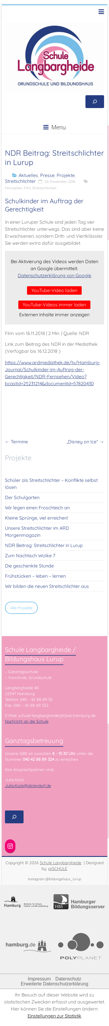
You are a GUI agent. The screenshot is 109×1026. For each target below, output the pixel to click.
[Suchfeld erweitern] (94, 101)
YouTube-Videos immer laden (54, 305)
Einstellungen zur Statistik (54, 1016)
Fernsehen (13, 188)
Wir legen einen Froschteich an (37, 508)
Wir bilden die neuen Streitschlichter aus (47, 586)
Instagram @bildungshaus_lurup (54, 879)
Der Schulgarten (22, 497)
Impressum (39, 978)
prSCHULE (57, 868)
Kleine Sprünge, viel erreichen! (36, 518)
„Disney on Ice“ (85, 442)
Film (27, 188)
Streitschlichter (20, 181)
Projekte (66, 175)
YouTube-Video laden (54, 290)
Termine (16, 442)
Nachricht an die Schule (27, 721)
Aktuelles (28, 175)
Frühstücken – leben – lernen (35, 576)
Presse (47, 175)
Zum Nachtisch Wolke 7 (30, 555)
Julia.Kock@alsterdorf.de (28, 785)
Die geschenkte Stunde (29, 566)
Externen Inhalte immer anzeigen (54, 314)
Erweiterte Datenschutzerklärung (54, 983)
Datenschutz (68, 978)
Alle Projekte (21, 607)
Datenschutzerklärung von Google (54, 275)
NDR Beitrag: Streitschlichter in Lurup (44, 545)
